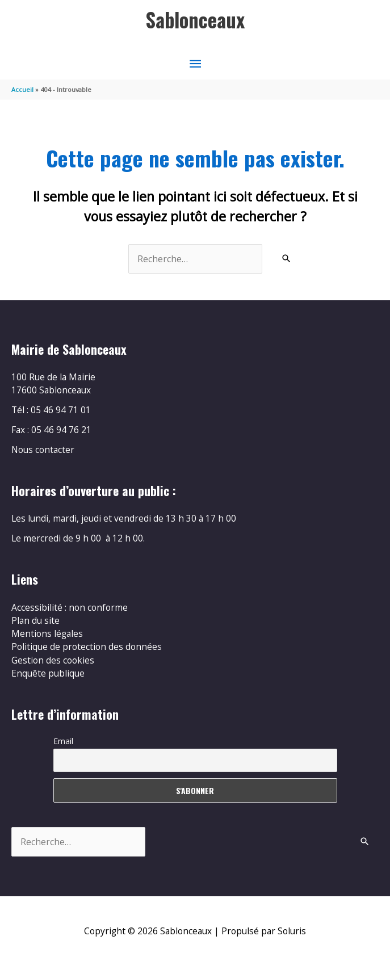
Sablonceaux (195, 19)
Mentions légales (47, 633)
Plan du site (35, 620)
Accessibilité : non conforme (69, 607)
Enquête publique (48, 673)
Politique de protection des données (86, 646)
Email (63, 741)
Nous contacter (42, 449)
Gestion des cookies (52, 660)
